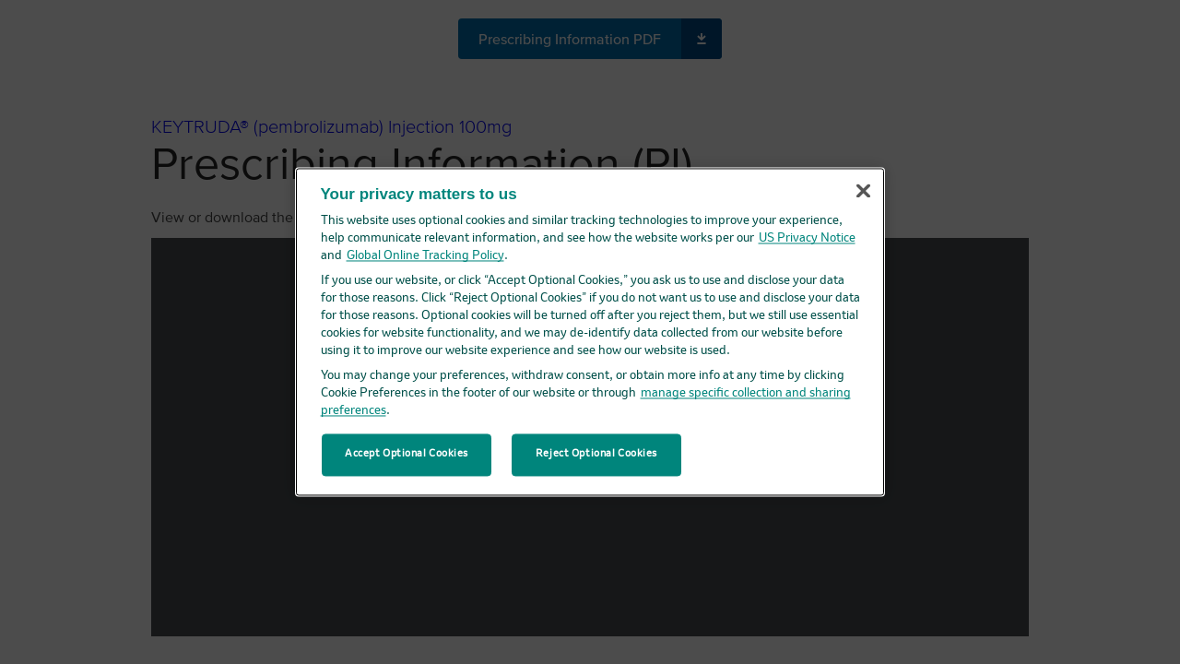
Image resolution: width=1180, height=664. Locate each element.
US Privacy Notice (807, 238)
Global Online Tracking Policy (425, 256)
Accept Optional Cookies (406, 454)
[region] (590, 331)
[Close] (863, 191)
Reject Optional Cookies (596, 454)
